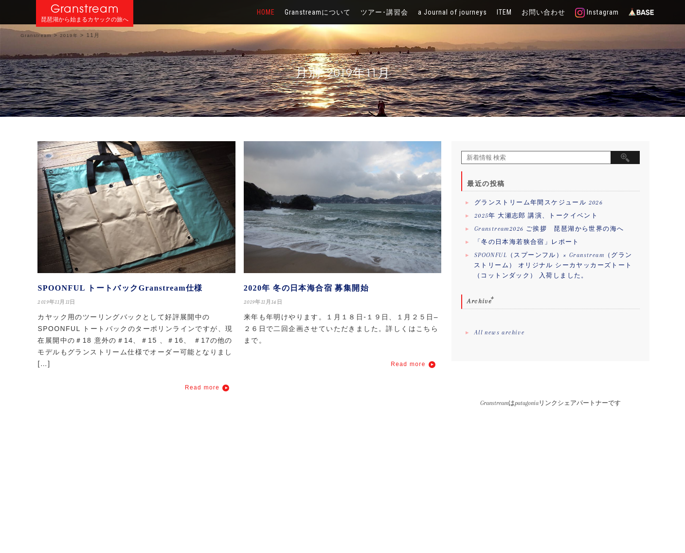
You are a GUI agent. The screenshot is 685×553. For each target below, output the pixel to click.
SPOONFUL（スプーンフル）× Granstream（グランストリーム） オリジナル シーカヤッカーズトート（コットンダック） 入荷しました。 (553, 265)
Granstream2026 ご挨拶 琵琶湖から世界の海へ (549, 228)
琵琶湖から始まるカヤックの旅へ (84, 20)
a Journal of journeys (452, 12)
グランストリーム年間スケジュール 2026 (538, 202)
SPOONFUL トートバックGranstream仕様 (119, 288)
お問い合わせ (543, 12)
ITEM (504, 12)
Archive (479, 301)
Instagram (597, 13)
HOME (266, 12)
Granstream (85, 8)
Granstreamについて (318, 12)
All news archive (499, 332)
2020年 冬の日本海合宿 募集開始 (306, 288)
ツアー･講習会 (384, 12)
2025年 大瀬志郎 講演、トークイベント (536, 215)
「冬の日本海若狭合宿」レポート (526, 242)
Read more (202, 387)
